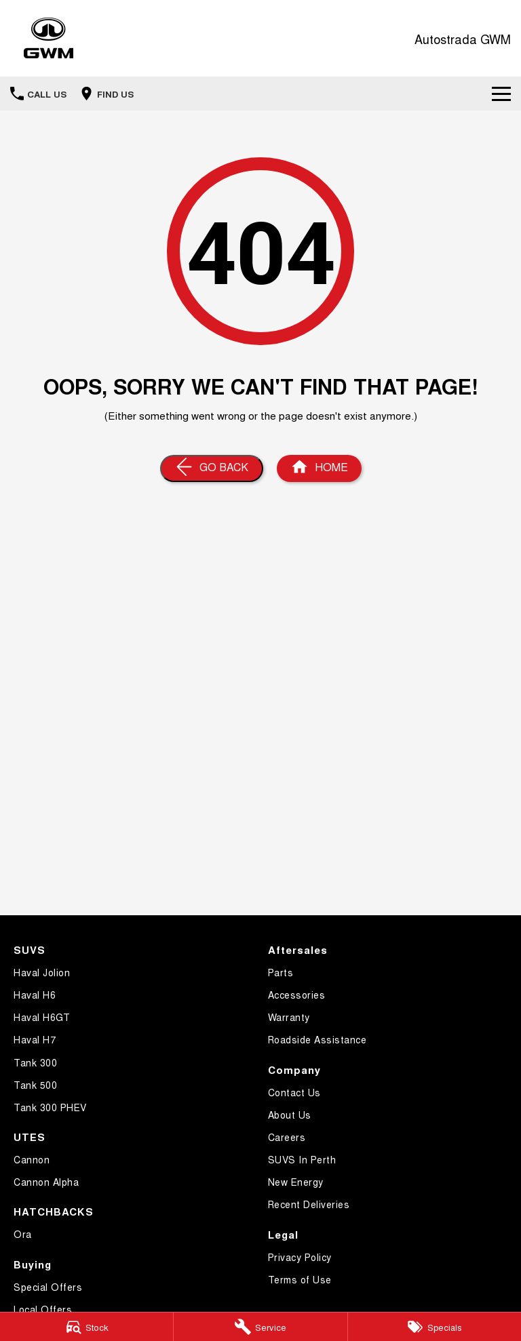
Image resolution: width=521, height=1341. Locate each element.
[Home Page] (319, 468)
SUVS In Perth (302, 1159)
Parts (281, 972)
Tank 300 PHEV (50, 1107)
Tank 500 (35, 1085)
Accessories (297, 994)
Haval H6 (35, 994)
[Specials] (434, 1327)
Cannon (32, 1159)
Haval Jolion (42, 972)
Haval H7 (35, 1039)
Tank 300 (35, 1062)
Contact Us (294, 1092)
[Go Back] (211, 468)
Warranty (289, 1017)
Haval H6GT (42, 1017)
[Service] (260, 1327)
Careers (287, 1137)
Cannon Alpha (46, 1181)
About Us (289, 1114)
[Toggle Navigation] (501, 94)
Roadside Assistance (317, 1039)
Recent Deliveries (309, 1204)
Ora (23, 1234)
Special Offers (48, 1287)
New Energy (296, 1181)
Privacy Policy (300, 1257)
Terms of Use (300, 1279)
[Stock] (86, 1327)
